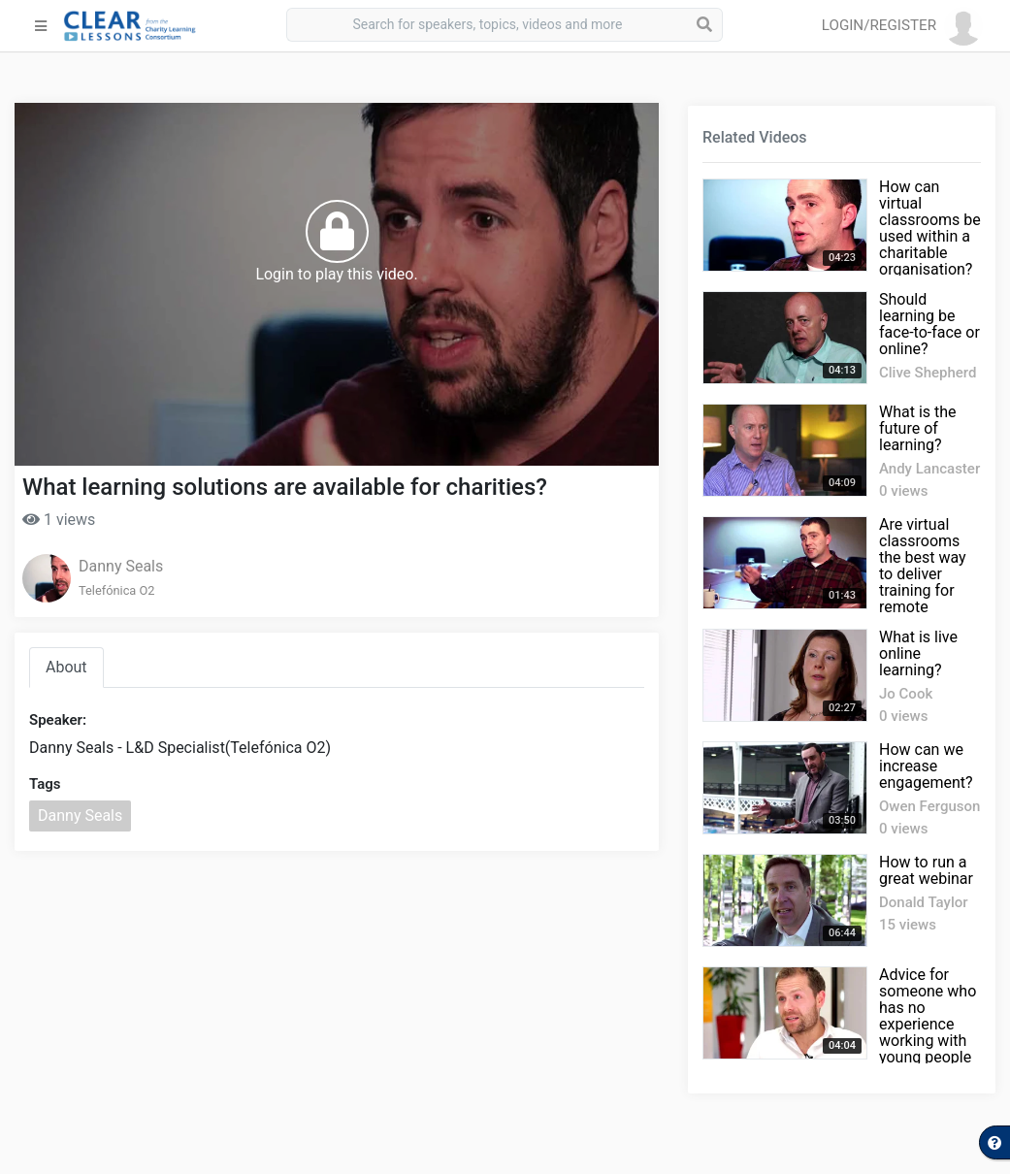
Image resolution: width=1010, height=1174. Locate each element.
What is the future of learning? (918, 428)
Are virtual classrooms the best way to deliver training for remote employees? (922, 574)
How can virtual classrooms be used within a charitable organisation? (930, 228)
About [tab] (66, 667)
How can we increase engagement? (926, 766)
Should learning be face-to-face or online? (929, 324)
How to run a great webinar (926, 870)
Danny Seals (121, 566)
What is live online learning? (918, 653)
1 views (58, 519)
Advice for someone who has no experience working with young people (927, 1015)
